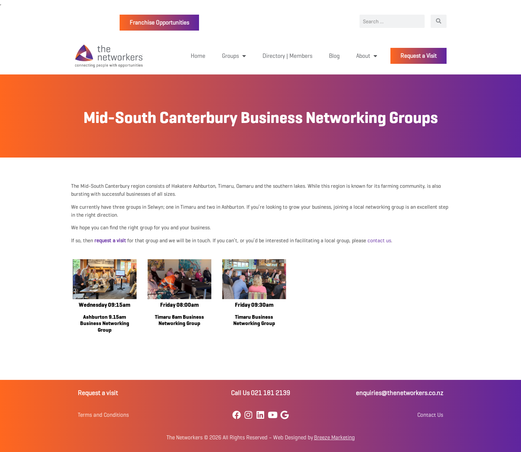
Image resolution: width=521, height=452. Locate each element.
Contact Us (430, 414)
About (366, 56)
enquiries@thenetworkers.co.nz (399, 393)
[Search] (439, 21)
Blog (334, 55)
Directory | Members (287, 55)
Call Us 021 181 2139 (260, 393)
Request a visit (98, 393)
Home (198, 55)
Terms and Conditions (103, 414)
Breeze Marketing (334, 437)
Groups (234, 56)
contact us (379, 240)
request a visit (110, 240)
